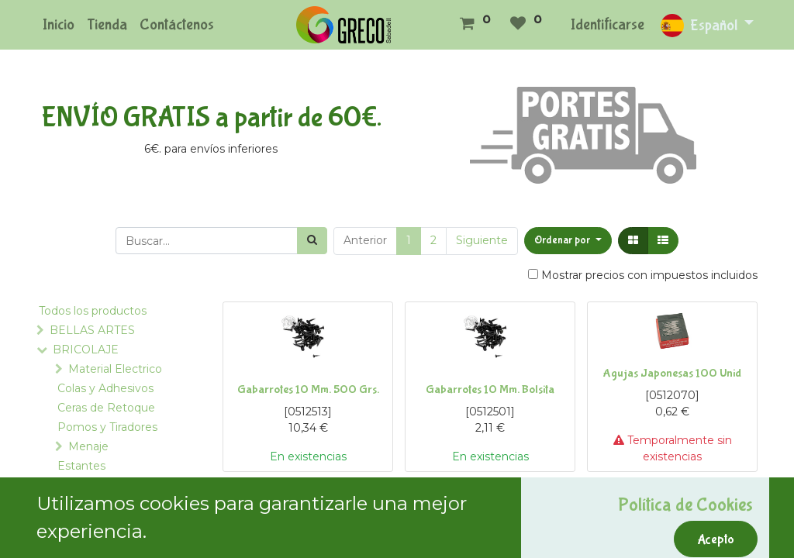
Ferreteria (97, 485)
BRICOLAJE (86, 349)
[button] (568, 240)
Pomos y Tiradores (107, 427)
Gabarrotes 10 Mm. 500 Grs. (308, 389)
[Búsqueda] (312, 240)
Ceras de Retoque (106, 408)
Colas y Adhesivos (105, 388)
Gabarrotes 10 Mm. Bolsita (490, 389)
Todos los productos (93, 311)
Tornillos (116, 543)
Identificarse (607, 24)
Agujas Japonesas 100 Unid (672, 373)
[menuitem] (58, 25)
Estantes (81, 466)
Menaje (88, 446)
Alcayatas (120, 524)
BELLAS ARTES (92, 330)
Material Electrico (115, 369)
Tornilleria (115, 505)
